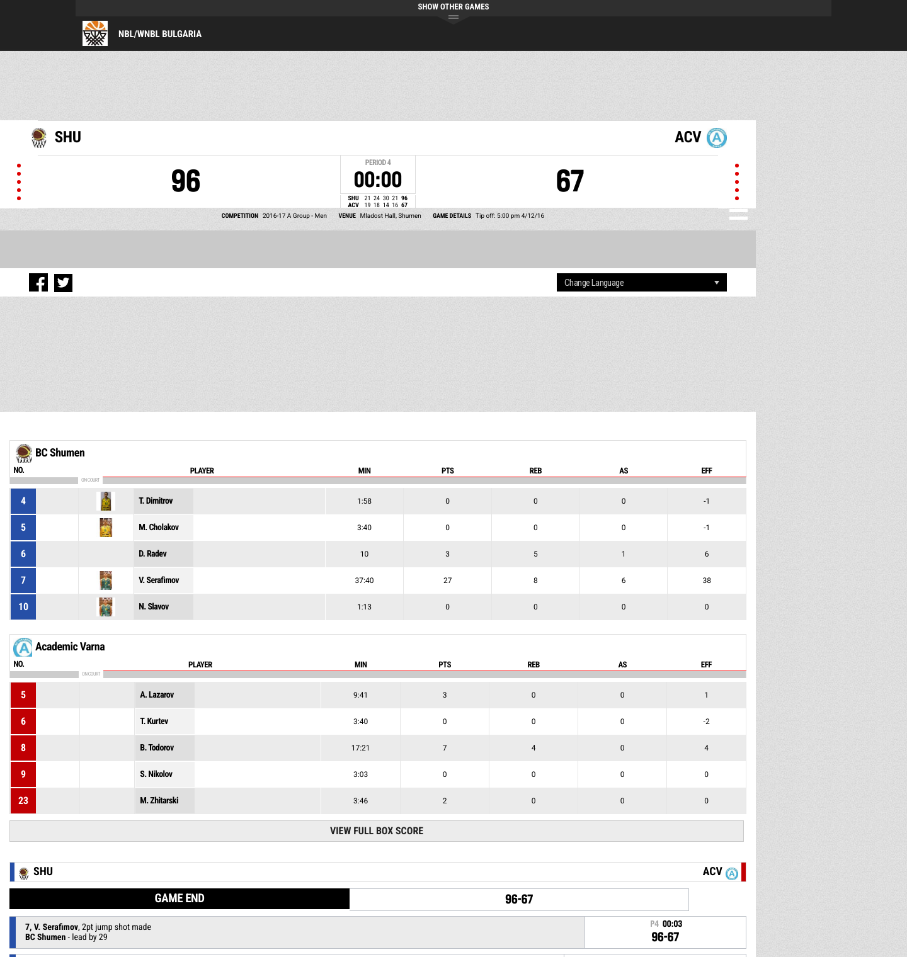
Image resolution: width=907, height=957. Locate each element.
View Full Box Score (376, 831)
